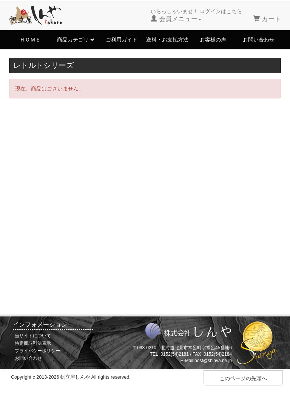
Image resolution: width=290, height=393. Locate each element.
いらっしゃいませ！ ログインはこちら (196, 15)
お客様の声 (213, 40)
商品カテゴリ (75, 40)
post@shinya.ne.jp (213, 360)
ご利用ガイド (121, 40)
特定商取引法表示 (33, 343)
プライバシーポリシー (37, 350)
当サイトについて (33, 335)
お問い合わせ (259, 40)
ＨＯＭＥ (30, 40)
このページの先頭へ (243, 378)
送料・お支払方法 (167, 40)
